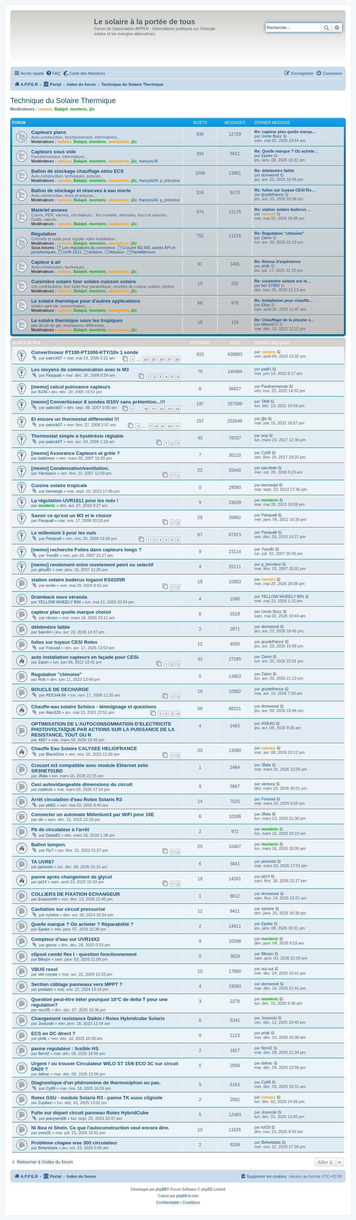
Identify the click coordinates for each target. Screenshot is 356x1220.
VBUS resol (44, 969)
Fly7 (50, 850)
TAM (265, 401)
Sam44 (44, 632)
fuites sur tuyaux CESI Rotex (64, 642)
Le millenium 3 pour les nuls (63, 533)
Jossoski (46, 1023)
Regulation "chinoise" (56, 674)
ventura (268, 784)
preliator (45, 989)
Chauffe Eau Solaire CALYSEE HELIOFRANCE (84, 748)
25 (154, 359)
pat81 (266, 369)
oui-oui (267, 969)
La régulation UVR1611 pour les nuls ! (74, 500)
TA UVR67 (42, 862)
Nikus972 (269, 324)
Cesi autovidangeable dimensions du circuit (81, 784)
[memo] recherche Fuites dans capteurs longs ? (86, 549)
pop (264, 435)
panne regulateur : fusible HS (64, 1048)
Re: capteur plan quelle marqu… (285, 131)
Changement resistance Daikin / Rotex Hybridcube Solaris (98, 1018)
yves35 (44, 1132)
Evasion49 (47, 899)
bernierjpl (54, 491)
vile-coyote (48, 974)
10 (146, 408)
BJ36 (42, 392)
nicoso (52, 618)
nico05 (44, 1010)
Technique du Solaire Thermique (63, 100)
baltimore (46, 458)
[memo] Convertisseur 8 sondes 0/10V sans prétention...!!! (98, 402)
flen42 (43, 1053)
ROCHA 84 (56, 695)
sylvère (52, 915)
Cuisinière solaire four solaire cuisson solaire (83, 281)
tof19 (265, 1127)
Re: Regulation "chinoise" (279, 233)
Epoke (267, 155)
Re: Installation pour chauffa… (283, 300)
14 (177, 408)
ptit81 (51, 805)
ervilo (50, 585)
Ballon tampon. (48, 844)
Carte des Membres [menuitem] (87, 73)
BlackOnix (55, 754)
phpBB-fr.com (187, 1196)
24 (146, 359)
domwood (270, 175)
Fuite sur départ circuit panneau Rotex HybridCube (89, 1112)
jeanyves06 (56, 1118)
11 (154, 408)
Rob (42, 679)
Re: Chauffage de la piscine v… (284, 320)
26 (161, 359)
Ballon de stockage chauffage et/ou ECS (77, 171)
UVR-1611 (69, 252)
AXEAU (268, 723)
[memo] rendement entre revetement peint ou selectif (92, 564)
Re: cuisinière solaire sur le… (282, 281)
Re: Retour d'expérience (277, 261)
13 (169, 408)
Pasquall (53, 375)
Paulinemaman (274, 386)
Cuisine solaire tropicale (59, 485)
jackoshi (45, 867)
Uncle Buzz (271, 136)
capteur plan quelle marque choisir (71, 612)
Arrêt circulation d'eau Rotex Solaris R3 (76, 799)
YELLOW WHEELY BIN (59, 602)
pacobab (269, 467)
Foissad (53, 648)
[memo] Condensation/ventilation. (70, 468)
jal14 (42, 882)
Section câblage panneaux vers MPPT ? (76, 984)
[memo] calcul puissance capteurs (70, 387)
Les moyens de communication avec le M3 (80, 369)
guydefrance (272, 194)
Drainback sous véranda (59, 597)
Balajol (61, 109)
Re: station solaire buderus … (283, 209)
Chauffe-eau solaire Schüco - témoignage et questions (93, 706)
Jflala (43, 776)
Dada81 (53, 835)
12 (161, 408)
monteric (78, 109)
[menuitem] (53, 73)
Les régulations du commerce (86, 247)
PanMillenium (141, 252)
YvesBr (52, 555)
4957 (42, 740)
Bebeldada (48, 1148)
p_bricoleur (170, 180)
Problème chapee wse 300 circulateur (74, 1143)
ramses (45, 109)
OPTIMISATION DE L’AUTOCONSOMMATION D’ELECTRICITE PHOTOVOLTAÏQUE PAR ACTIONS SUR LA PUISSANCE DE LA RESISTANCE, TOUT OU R (102, 729)
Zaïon (266, 237)
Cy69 (266, 452)
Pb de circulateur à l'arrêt (60, 829)
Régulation (43, 234)
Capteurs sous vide (53, 151)
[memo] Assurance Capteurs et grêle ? (75, 453)
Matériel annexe (49, 210)
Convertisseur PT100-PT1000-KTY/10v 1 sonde (84, 352)
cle (40, 819)
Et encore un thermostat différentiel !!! (75, 419)
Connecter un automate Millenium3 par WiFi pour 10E (92, 814)
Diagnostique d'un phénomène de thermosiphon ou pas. (96, 1082)
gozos (51, 945)
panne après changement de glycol (71, 877)
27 (169, 359)
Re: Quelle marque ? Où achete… (286, 151)
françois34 (148, 161)
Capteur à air (46, 262)
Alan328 (53, 712)
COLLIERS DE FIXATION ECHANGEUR (75, 894)
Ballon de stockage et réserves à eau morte (81, 190)
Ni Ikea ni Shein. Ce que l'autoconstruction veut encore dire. (100, 1127)
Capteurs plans (48, 132)
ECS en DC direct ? (53, 1033)
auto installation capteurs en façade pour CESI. (85, 657)
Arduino (93, 252)
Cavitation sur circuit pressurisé (68, 909)
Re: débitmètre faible (274, 170)
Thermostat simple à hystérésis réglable (77, 436)
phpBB (161, 1189)
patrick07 (54, 358)
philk (265, 266)
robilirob (45, 789)
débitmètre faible (50, 627)
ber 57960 (270, 285)
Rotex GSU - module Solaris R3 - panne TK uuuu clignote (97, 1097)
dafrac (44, 1074)
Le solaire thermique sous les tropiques (77, 320)
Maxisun (114, 252)
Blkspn (44, 959)
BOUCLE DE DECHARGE (60, 689)
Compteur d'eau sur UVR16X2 (65, 939)
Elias (265, 305)
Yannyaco (47, 473)
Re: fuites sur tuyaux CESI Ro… (284, 190)
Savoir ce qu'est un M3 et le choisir (71, 515)
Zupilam (45, 1102)
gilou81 (44, 569)
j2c (92, 109)
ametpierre (118, 141)
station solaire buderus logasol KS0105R (78, 579)
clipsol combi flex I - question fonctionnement (84, 954)
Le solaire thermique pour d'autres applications (85, 301)
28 (177, 359)
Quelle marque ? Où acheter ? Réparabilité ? (82, 924)
